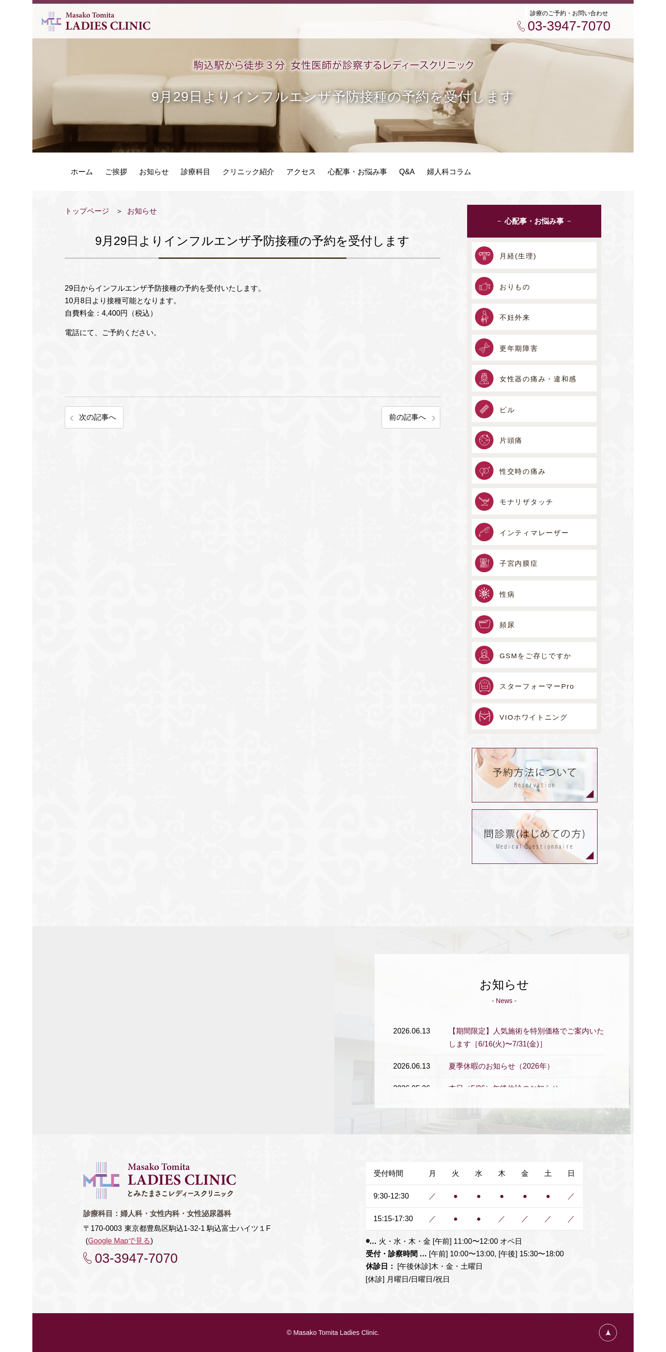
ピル (507, 410)
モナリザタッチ (527, 502)
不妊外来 (515, 317)
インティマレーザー (534, 533)
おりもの (515, 287)
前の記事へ (407, 417)
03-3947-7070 (569, 25)
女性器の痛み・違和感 (538, 379)
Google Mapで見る (119, 1241)
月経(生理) (518, 256)
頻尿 (507, 625)
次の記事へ (97, 417)
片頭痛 (511, 440)
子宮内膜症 (519, 563)
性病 (507, 594)
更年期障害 (519, 348)
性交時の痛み (523, 471)
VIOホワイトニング (534, 717)
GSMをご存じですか (536, 656)
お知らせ (142, 211)
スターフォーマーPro (537, 686)
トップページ (87, 211)
